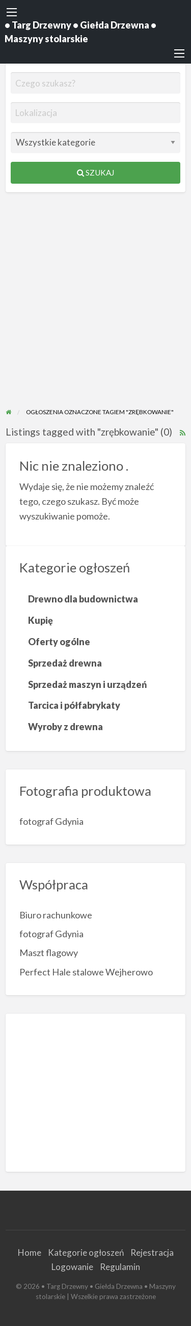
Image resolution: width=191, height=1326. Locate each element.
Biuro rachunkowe (55, 914)
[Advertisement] (95, 306)
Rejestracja (152, 1252)
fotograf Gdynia (51, 821)
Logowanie (72, 1266)
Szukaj (95, 172)
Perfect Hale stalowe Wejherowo (86, 971)
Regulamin (120, 1266)
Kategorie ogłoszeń (86, 1252)
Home (29, 1252)
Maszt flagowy (48, 952)
